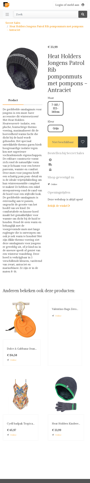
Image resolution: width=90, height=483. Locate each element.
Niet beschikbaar (63, 142)
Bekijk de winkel (59, 205)
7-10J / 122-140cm (56, 108)
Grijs (56, 128)
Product (13, 100)
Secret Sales (12, 22)
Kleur (51, 121)
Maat (51, 98)
